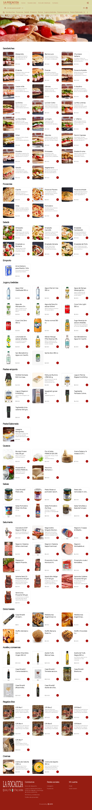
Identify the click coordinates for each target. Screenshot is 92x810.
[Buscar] (4, 12)
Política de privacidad (31, 797)
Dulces (40, 12)
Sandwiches (10, 12)
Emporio (33, 12)
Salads (26, 12)
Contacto (55, 3)
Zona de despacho (31, 786)
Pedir (70, 786)
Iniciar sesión (73, 788)
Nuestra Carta (32, 3)
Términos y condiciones (32, 794)
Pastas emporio (63, 12)
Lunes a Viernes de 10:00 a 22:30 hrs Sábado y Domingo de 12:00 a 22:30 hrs (34, 790)
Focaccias (19, 12)
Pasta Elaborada (76, 12)
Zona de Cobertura (44, 3)
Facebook (50, 788)
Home (23, 3)
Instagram (50, 786)
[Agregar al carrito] (28, 64)
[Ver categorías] (87, 12)
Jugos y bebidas (50, 12)
